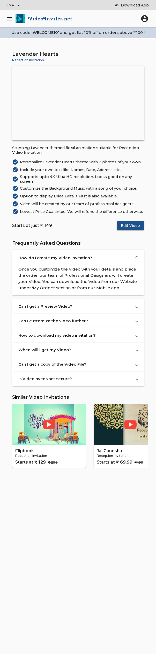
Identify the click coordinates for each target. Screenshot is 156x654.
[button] (78, 258)
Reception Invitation (28, 60)
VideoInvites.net (50, 18)
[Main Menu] (10, 18)
